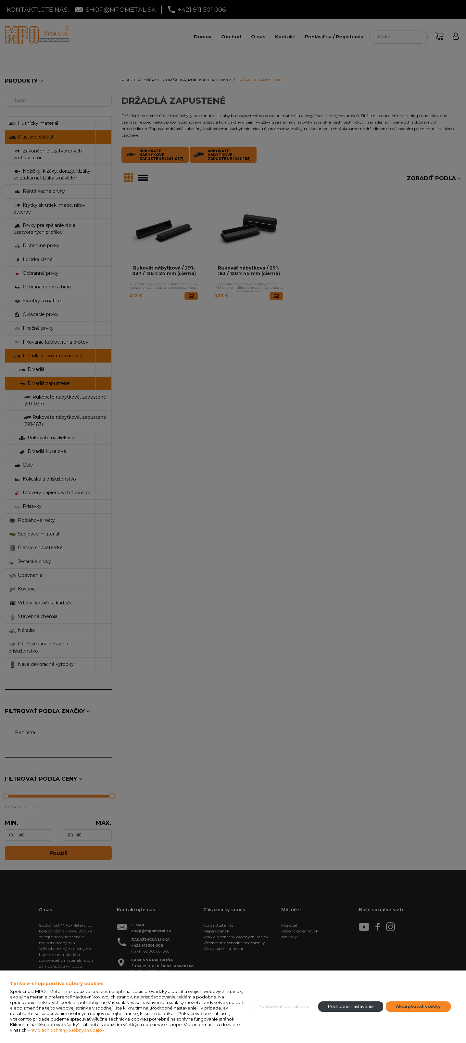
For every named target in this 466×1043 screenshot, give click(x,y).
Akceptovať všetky (418, 1006)
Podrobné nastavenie (351, 1006)
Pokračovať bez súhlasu (283, 1006)
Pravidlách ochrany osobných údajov (66, 1030)
